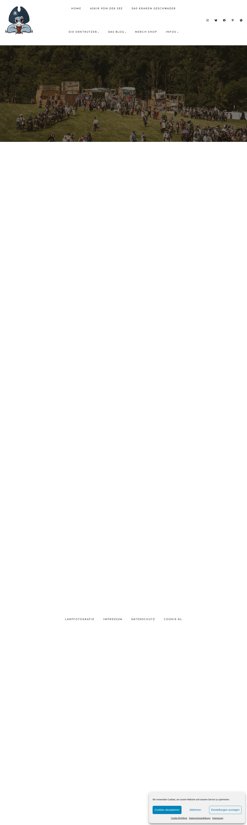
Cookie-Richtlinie (179, 818)
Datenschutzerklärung (199, 818)
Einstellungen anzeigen (225, 809)
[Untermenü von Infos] (177, 32)
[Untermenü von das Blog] (125, 32)
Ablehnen (195, 809)
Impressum (217, 818)
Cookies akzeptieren (167, 809)
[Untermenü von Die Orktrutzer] (98, 32)
